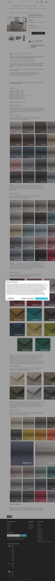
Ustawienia (10, 298)
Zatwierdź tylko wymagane (27, 298)
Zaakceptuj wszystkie (41, 298)
